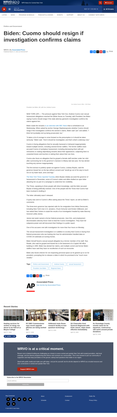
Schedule (43, 404)
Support (70, 19)
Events (60, 19)
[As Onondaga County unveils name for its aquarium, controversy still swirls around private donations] (103, 319)
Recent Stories (11, 311)
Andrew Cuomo (59, 268)
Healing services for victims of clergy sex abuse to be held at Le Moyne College (12, 331)
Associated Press (18, 54)
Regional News (56, 272)
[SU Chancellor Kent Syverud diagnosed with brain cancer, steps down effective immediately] (81, 319)
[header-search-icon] (101, 5)
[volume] (9, 13)
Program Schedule (26, 19)
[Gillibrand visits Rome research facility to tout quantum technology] (58, 319)
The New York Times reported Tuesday (41, 181)
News (13, 19)
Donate (110, 5)
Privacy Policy (93, 404)
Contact (67, 404)
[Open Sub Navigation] (8, 19)
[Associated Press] (31, 290)
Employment (68, 400)
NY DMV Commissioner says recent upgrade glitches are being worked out (36, 331)
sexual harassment (75, 268)
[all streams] (108, 13)
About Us (81, 19)
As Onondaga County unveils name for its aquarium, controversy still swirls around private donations (103, 332)
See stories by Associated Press (49, 289)
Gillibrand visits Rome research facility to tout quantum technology (57, 330)
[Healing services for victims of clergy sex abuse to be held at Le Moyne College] (14, 319)
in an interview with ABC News (56, 130)
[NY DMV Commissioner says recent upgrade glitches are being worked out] (36, 319)
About (42, 400)
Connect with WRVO (96, 19)
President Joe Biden (39, 272)
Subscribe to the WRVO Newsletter (19, 381)
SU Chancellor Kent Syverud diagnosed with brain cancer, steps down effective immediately (80, 331)
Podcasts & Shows (45, 19)
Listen (4, 19)
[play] (4, 13)
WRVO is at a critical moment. (40, 353)
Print (111, 55)
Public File (92, 400)
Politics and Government (13, 30)
